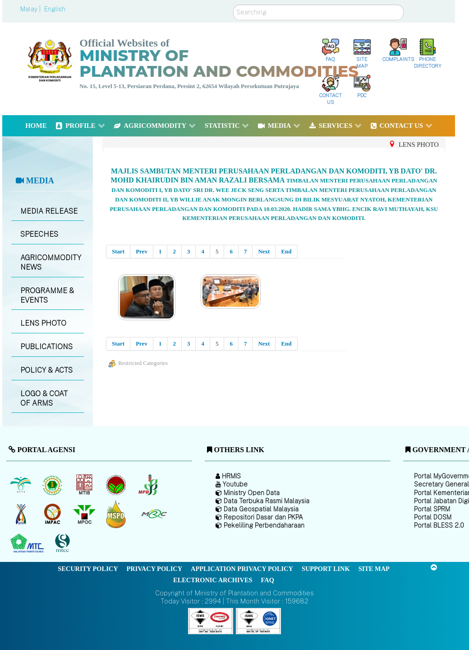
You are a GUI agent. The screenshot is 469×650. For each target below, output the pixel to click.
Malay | (31, 9)
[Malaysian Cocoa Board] (117, 484)
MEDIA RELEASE (49, 211)
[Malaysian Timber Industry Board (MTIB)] (85, 484)
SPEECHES (39, 234)
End (286, 251)
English (54, 9)
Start (118, 251)
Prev (141, 251)
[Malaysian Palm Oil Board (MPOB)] (21, 484)
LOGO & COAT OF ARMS (44, 398)
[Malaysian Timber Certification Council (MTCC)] (63, 544)
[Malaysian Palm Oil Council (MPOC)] (85, 514)
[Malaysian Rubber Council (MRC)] (153, 514)
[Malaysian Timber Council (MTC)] (28, 543)
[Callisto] (210, 620)
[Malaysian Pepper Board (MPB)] (148, 484)
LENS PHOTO (43, 323)
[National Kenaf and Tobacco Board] (21, 514)
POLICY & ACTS (46, 370)
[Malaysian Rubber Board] (53, 484)
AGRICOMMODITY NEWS (50, 262)
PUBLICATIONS (46, 346)
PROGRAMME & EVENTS (47, 295)
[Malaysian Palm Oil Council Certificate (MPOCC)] (117, 514)
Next (264, 251)
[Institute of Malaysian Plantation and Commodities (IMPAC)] (53, 514)
